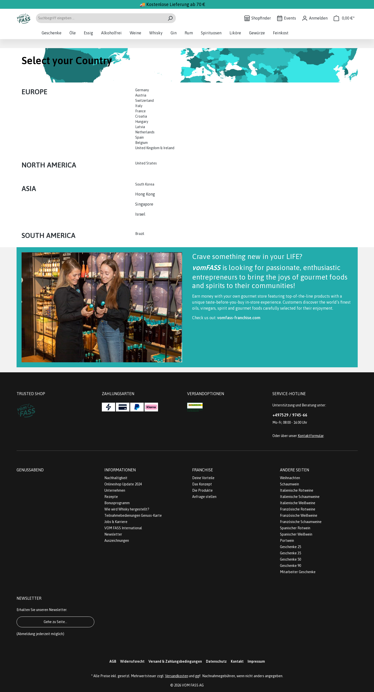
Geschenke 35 (290, 553)
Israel (140, 214)
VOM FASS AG (193, 685)
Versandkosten (176, 676)
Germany (142, 90)
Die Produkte (202, 490)
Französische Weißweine (298, 515)
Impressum (256, 661)
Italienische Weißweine (297, 503)
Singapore (144, 204)
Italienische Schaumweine (300, 497)
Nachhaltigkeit (115, 478)
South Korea (144, 184)
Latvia (140, 127)
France (140, 111)
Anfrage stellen (204, 497)
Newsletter (113, 534)
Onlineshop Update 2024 (123, 484)
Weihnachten (290, 478)
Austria (140, 95)
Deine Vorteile (203, 478)
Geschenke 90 (290, 566)
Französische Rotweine (297, 509)
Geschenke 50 (290, 559)
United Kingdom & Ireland (155, 148)
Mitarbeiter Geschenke (298, 572)
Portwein (287, 541)
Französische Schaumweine (301, 522)
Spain (139, 137)
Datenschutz (216, 661)
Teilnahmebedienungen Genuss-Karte (133, 515)
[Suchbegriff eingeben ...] (100, 18)
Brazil (139, 234)
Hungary (141, 122)
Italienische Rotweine (296, 490)
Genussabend (30, 470)
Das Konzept (202, 484)
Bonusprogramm (117, 503)
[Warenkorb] (344, 18)
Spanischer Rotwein (295, 528)
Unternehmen (114, 490)
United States (146, 163)
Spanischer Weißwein (296, 534)
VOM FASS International (123, 528)
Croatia (141, 116)
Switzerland (144, 101)
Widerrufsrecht (132, 661)
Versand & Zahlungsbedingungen (175, 661)
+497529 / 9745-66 (289, 415)
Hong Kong (145, 194)
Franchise (202, 470)
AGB (112, 661)
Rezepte (111, 497)
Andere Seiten (294, 470)
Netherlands (145, 132)
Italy (138, 106)
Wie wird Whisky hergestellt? (126, 509)
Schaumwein (289, 484)
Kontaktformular (311, 436)
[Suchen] (170, 18)
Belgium (141, 143)
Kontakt (237, 661)
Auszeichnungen (116, 541)
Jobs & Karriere (115, 522)
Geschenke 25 (290, 547)
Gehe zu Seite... (55, 622)
